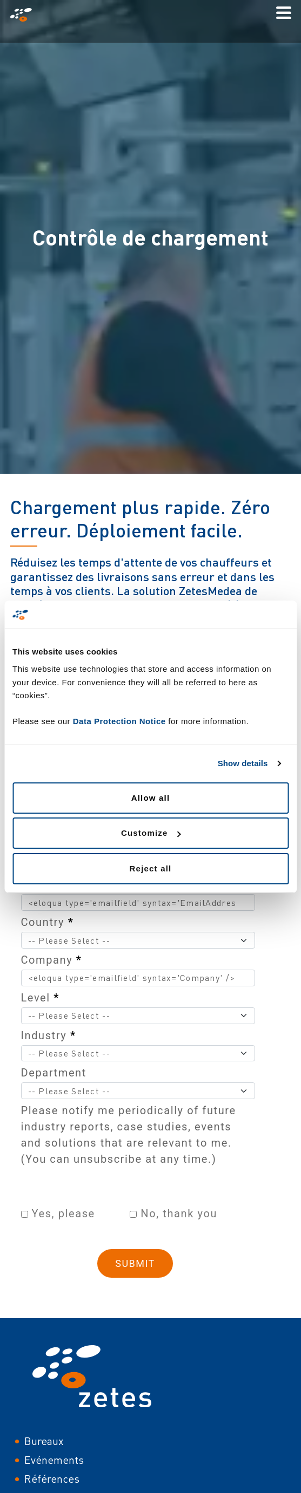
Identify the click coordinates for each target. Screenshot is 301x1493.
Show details (243, 763)
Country (47, 922)
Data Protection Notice (119, 721)
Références (51, 1478)
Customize (151, 832)
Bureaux (44, 1441)
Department (53, 1072)
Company (51, 959)
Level (40, 997)
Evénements (54, 1460)
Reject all (151, 868)
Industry (48, 1035)
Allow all (150, 797)
